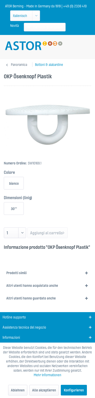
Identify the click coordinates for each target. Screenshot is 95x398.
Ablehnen (18, 390)
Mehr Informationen (47, 375)
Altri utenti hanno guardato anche (31, 298)
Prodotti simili (16, 273)
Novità (14, 25)
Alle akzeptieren (44, 390)
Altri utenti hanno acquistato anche (32, 285)
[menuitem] (14, 25)
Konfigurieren (74, 390)
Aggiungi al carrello (47, 232)
